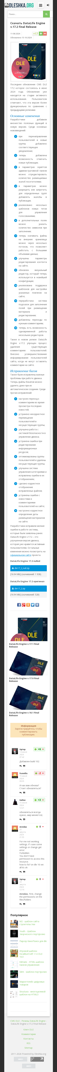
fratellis (23, 773)
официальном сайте (20, 555)
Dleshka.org (19, 5)
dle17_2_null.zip (20, 568)
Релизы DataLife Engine (33, 1020)
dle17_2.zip (18, 588)
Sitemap (28, 1047)
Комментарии (28, 1034)
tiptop (22, 749)
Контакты (28, 1038)
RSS (28, 1043)
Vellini (22, 800)
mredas (23, 827)
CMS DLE (15, 1020)
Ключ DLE (28, 1029)
